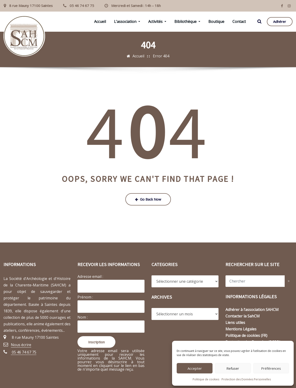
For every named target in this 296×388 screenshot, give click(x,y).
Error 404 (161, 56)
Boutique (216, 21)
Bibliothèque (187, 21)
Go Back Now (148, 199)
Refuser (232, 368)
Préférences (271, 368)
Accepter (195, 368)
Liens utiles (235, 322)
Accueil (100, 21)
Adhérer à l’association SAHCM (252, 309)
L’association (127, 21)
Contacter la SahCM (242, 316)
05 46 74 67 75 (82, 5)
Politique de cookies (206, 379)
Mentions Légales (240, 329)
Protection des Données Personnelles (246, 379)
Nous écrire (21, 344)
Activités (157, 21)
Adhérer (279, 21)
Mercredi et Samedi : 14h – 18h (136, 5)
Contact (239, 21)
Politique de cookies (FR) (246, 335)
